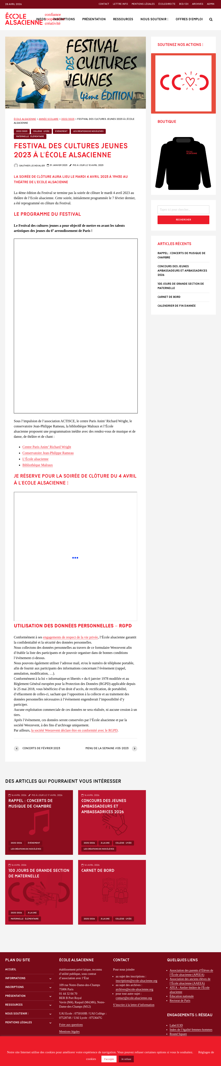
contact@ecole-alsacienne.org (134, 998)
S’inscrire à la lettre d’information (133, 1005)
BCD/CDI (183, 4)
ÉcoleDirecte (166, 4)
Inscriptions (64, 19)
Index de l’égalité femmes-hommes (191, 1029)
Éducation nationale (182, 996)
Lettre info (120, 4)
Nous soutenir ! (154, 19)
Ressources (123, 19)
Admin (210, 4)
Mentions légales (143, 4)
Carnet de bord (97, 871)
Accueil (10, 969)
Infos (41, 19)
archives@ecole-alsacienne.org (134, 989)
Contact (104, 4)
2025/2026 (16, 843)
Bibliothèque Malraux (37, 465)
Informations (15, 978)
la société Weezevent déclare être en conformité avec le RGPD (74, 730)
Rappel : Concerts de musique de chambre (30, 804)
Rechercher (183, 220)
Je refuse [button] (126, 1059)
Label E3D (176, 1025)
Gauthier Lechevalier (29, 166)
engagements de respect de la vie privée (70, 637)
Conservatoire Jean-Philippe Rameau (48, 453)
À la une (105, 843)
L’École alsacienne (35, 459)
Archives (197, 4)
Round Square (178, 1034)
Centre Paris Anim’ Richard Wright (46, 447)
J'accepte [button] (109, 1059)
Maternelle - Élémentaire (30, 137)
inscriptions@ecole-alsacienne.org (136, 980)
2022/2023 (21, 131)
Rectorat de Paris (180, 1000)
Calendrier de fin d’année (177, 306)
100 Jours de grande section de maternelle (38, 873)
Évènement (61, 131)
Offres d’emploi (189, 19)
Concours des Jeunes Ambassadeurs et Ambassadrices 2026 (103, 806)
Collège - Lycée (41, 131)
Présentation (94, 19)
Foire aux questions (71, 1024)
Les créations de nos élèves (88, 131)
